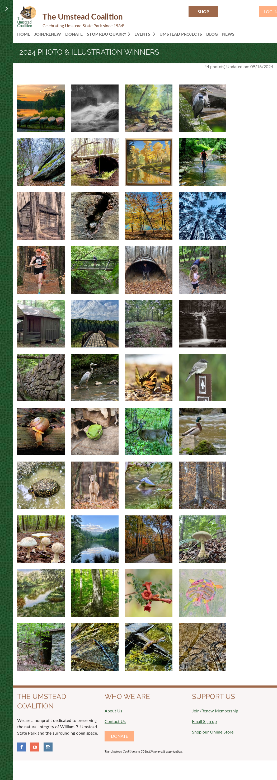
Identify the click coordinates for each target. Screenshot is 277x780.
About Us (113, 710)
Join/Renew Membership (215, 710)
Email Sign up (204, 721)
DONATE (119, 736)
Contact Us (115, 721)
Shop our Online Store (212, 731)
